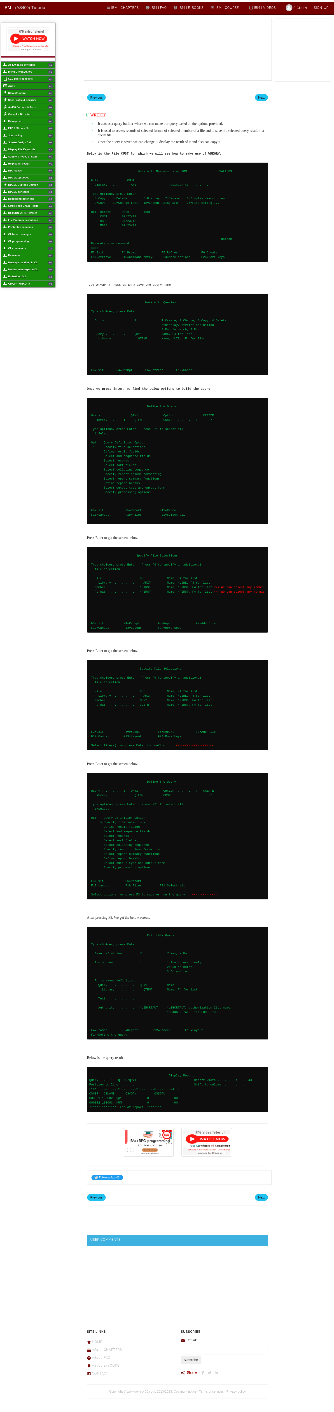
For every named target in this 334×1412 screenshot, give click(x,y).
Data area (30, 256)
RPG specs (30, 171)
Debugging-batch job (30, 199)
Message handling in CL (30, 263)
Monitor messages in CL (30, 270)
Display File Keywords (30, 150)
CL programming (30, 241)
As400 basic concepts (30, 65)
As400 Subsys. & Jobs (30, 107)
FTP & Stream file (30, 129)
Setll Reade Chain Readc (30, 206)
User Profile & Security (30, 100)
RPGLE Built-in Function (30, 185)
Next (261, 97)
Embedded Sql (30, 277)
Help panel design (30, 164)
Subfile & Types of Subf (30, 157)
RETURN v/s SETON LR (30, 213)
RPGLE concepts (30, 192)
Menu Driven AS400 (30, 72)
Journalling (30, 136)
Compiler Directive (30, 114)
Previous (96, 97)
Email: (192, 1340)
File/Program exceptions (30, 220)
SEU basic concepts (30, 79)
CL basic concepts (30, 234)
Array (30, 86)
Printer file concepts (30, 227)
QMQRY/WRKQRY (30, 284)
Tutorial (25, 7)
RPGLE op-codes (30, 178)
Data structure (30, 93)
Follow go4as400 (106, 1177)
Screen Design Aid (30, 143)
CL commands (30, 249)
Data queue (30, 121)
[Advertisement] (130, 48)
